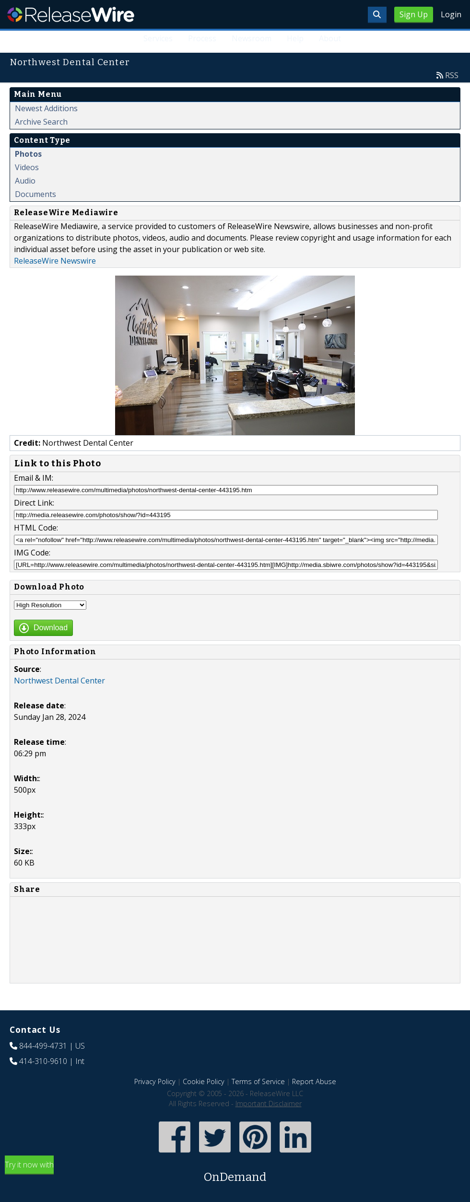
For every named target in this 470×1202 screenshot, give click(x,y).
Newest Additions (46, 108)
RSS (451, 75)
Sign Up (414, 14)
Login (451, 14)
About (330, 38)
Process (202, 38)
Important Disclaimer (268, 1103)
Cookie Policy (203, 1081)
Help (295, 38)
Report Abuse (314, 1081)
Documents (35, 194)
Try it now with (235, 1172)
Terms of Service (258, 1081)
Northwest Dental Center (59, 680)
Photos (28, 154)
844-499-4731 (43, 1045)
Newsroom (251, 38)
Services (158, 38)
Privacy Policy (155, 1081)
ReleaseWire (71, 14)
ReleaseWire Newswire (55, 260)
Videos (27, 167)
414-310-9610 (43, 1061)
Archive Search (41, 121)
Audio (25, 180)
